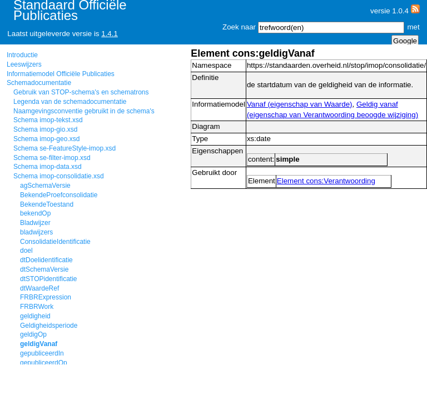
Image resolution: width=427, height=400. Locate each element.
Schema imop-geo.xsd (46, 139)
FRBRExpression (45, 297)
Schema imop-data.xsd (47, 167)
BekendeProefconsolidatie (58, 195)
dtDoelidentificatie (46, 260)
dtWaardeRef (39, 288)
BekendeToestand (46, 204)
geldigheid (35, 316)
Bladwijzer (35, 223)
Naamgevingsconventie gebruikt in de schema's (84, 111)
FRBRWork (36, 307)
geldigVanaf (38, 344)
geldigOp (33, 334)
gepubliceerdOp (43, 363)
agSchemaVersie (45, 185)
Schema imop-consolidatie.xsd (58, 176)
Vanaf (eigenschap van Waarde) (299, 104)
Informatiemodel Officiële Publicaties (61, 74)
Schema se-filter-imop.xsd (52, 158)
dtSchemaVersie (44, 269)
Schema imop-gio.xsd (45, 129)
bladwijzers (36, 232)
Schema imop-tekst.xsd (48, 120)
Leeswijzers (24, 64)
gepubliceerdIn (42, 353)
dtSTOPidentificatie (48, 279)
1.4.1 (109, 33)
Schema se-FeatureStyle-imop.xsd (64, 148)
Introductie (22, 55)
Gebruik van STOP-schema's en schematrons (81, 92)
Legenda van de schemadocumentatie (69, 102)
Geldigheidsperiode (48, 325)
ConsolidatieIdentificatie (55, 242)
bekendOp (35, 213)
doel (26, 250)
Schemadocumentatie (39, 83)
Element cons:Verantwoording (326, 181)
